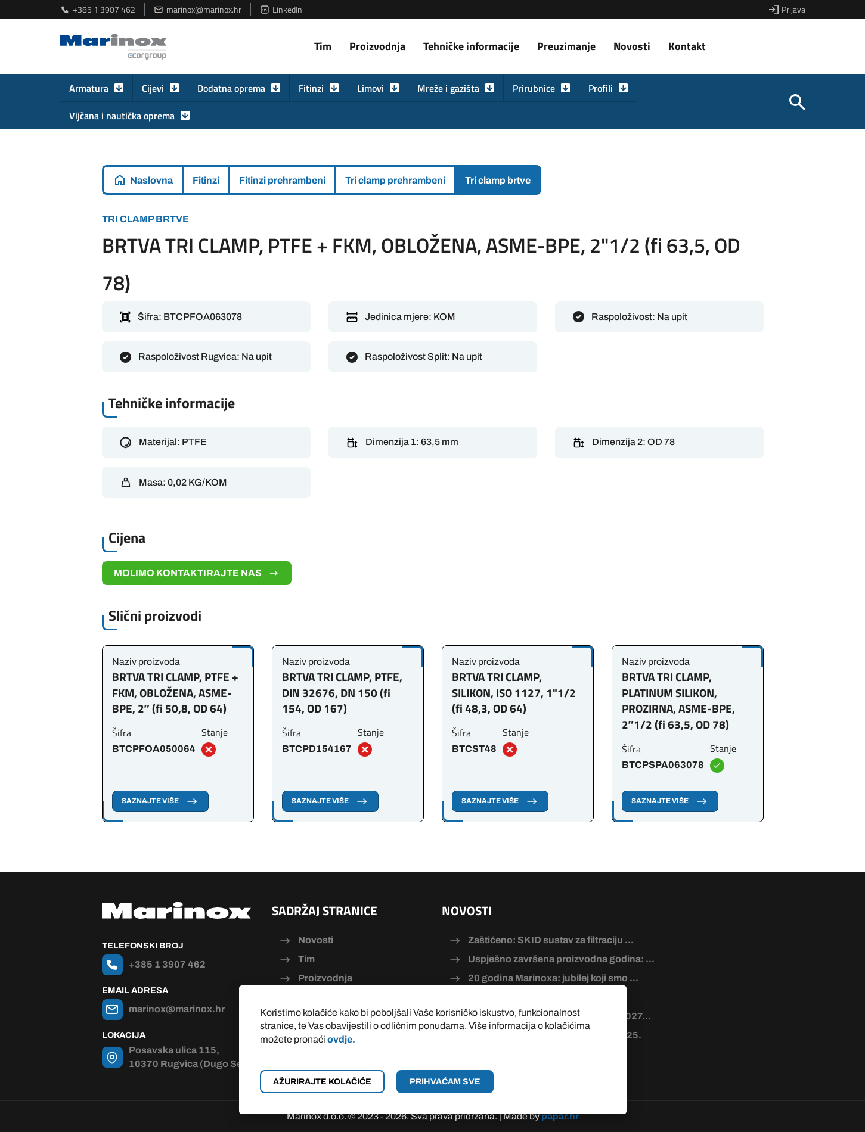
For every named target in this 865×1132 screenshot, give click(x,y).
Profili (600, 88)
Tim (322, 46)
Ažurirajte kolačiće (322, 1081)
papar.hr (560, 1116)
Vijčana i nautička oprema (122, 115)
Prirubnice (534, 88)
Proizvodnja (377, 46)
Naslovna (151, 180)
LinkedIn (281, 9)
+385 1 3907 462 (97, 9)
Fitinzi (311, 88)
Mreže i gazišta (448, 88)
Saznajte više (160, 801)
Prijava (787, 9)
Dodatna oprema (231, 88)
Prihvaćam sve (445, 1081)
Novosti (631, 46)
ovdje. (341, 1039)
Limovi (370, 88)
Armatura (88, 88)
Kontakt (687, 46)
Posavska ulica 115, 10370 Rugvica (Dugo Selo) (191, 1056)
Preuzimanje (566, 46)
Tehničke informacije (471, 46)
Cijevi (153, 88)
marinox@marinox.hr (197, 9)
